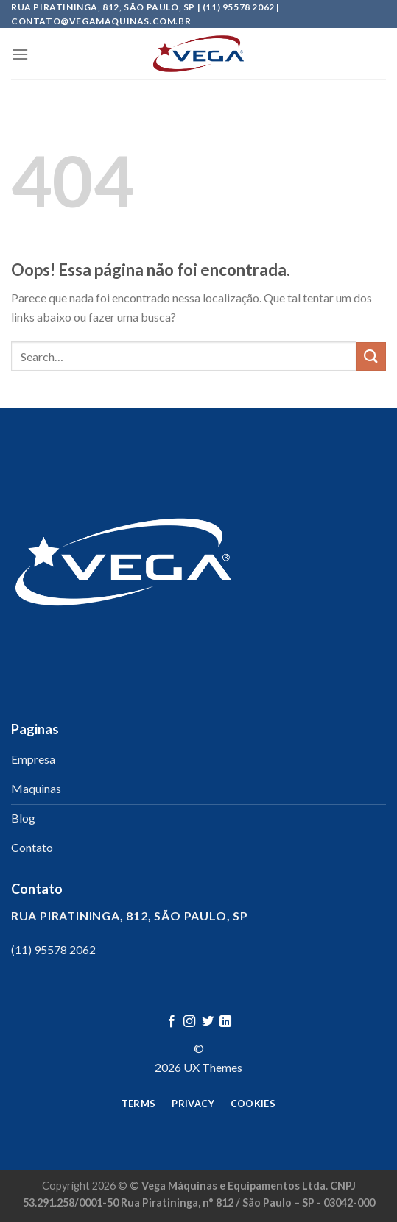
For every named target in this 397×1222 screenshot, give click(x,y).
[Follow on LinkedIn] (225, 1022)
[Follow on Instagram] (189, 1022)
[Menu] (20, 54)
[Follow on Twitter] (208, 1022)
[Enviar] (371, 356)
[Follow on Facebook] (172, 1022)
